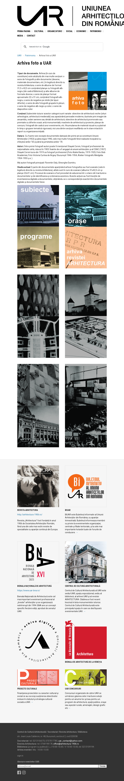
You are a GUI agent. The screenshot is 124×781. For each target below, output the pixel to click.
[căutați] (61, 47)
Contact (31, 36)
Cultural (39, 31)
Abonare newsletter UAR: (28, 761)
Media (20, 36)
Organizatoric (54, 31)
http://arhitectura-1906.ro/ (29, 514)
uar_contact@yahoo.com (70, 741)
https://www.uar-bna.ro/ (28, 590)
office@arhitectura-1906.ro (66, 744)
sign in (20, 756)
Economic (81, 31)
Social (69, 31)
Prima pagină (23, 31)
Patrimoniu (95, 31)
